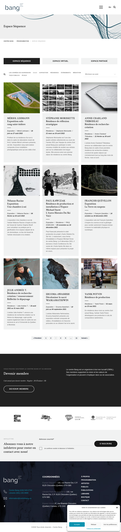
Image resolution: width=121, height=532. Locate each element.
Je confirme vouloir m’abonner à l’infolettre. (59, 448)
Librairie (85, 494)
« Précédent (37, 338)
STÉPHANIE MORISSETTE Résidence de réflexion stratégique (60, 121)
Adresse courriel (46, 439)
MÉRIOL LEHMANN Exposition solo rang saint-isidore (18, 121)
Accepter (77, 524)
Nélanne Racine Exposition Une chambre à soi (16, 203)
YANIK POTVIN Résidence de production (97, 296)
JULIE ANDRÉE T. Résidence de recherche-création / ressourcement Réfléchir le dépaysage (20, 295)
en (110, 7)
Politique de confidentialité (94, 528)
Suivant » (84, 338)
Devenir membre (19, 389)
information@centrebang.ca (20, 498)
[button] (117, 508)
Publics (84, 487)
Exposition (11, 131)
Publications (87, 490)
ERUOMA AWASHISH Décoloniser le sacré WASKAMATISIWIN (57, 297)
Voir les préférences (110, 524)
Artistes (85, 483)
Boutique (85, 497)
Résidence (50, 131)
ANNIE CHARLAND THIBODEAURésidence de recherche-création (97, 123)
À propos (85, 476)
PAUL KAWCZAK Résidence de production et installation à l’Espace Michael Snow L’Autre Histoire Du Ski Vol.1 (60, 208)
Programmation (88, 480)
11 (76, 338)
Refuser (93, 524)
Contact (85, 500)
